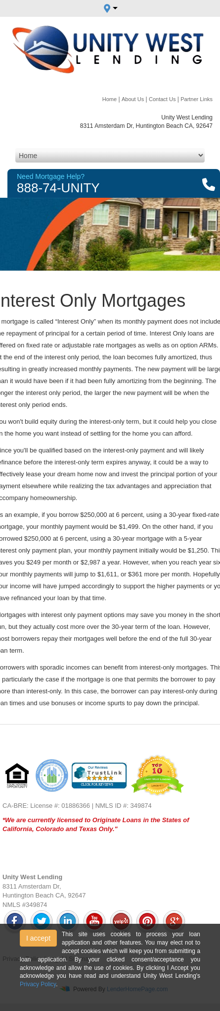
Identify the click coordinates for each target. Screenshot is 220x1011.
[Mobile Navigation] (110, 155)
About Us (133, 99)
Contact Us (162, 99)
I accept (38, 938)
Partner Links (196, 99)
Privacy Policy (38, 984)
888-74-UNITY (58, 187)
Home (109, 99)
